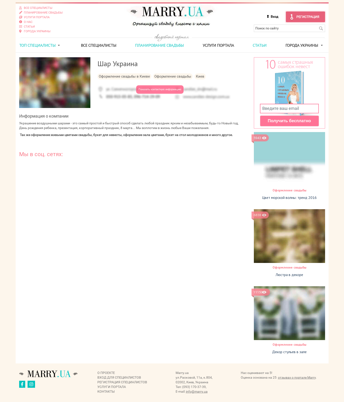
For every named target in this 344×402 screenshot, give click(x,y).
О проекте (106, 373)
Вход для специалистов (119, 377)
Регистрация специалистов (122, 382)
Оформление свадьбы (289, 190)
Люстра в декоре (289, 274)
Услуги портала (218, 45)
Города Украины (301, 45)
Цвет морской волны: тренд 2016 (289, 197)
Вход (274, 16)
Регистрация (307, 17)
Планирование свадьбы (159, 45)
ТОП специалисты (37, 45)
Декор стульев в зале (289, 351)
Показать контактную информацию (159, 89)
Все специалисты (98, 45)
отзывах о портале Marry (297, 377)
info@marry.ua (197, 391)
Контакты (106, 391)
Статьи (259, 45)
